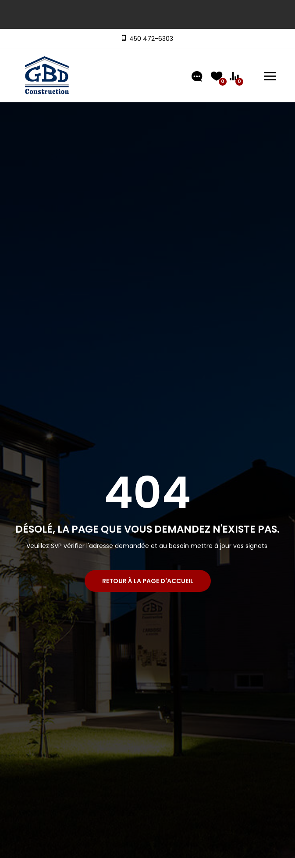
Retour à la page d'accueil (147, 581)
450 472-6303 (149, 38)
